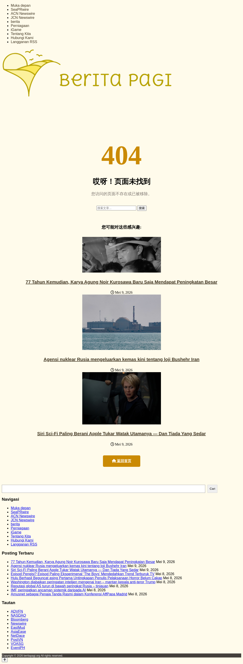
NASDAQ (18, 615)
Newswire (18, 623)
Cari (212, 488)
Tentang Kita (21, 34)
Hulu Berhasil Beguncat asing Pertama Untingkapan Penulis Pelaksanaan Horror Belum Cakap (86, 578)
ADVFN (17, 611)
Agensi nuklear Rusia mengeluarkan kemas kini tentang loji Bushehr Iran (122, 359)
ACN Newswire (23, 13)
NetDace (18, 636)
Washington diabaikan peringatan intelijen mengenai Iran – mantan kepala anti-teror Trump (83, 582)
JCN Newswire (22, 18)
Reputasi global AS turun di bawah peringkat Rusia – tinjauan (59, 586)
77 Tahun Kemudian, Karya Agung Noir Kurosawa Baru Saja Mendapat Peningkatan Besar (121, 282)
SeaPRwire (20, 9)
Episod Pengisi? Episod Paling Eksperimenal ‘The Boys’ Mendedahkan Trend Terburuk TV (82, 574)
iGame (16, 30)
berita (15, 22)
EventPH (18, 648)
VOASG (17, 644)
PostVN (17, 640)
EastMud (18, 627)
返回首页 (121, 461)
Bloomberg (19, 619)
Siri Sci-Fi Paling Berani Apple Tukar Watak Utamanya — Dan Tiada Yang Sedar (121, 433)
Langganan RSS (24, 42)
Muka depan (21, 5)
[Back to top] (5, 659)
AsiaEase (18, 631)
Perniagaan (20, 26)
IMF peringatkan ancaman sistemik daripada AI (48, 590)
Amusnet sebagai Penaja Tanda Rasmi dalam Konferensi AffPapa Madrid (69, 594)
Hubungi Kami (22, 38)
